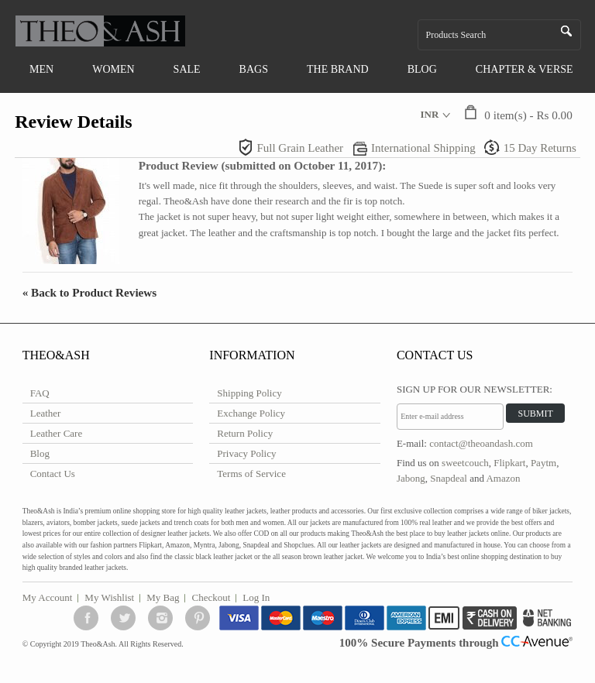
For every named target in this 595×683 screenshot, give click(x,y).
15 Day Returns (540, 148)
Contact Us (52, 473)
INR (429, 114)
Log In (256, 597)
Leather (45, 413)
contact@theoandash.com (481, 443)
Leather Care (56, 433)
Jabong (411, 478)
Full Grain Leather (299, 148)
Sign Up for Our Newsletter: (474, 389)
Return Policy (245, 433)
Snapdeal (448, 478)
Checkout (210, 597)
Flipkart (509, 462)
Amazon (503, 478)
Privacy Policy (246, 453)
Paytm (543, 462)
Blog (40, 453)
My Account (47, 597)
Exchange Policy (251, 413)
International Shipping (423, 148)
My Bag (162, 597)
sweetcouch (465, 462)
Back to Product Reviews (89, 292)
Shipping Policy (249, 393)
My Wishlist (109, 597)
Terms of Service (251, 473)
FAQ (40, 393)
